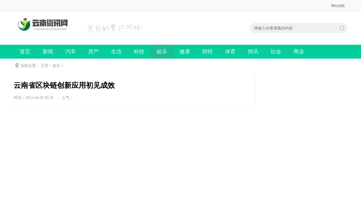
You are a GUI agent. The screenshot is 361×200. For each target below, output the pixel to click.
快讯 (253, 51)
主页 (45, 66)
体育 (230, 51)
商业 (298, 51)
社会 (276, 51)
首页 (25, 51)
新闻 (48, 51)
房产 (93, 51)
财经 (207, 51)
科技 (139, 51)
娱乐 (162, 51)
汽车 (70, 51)
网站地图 (338, 6)
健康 (184, 51)
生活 (116, 51)
